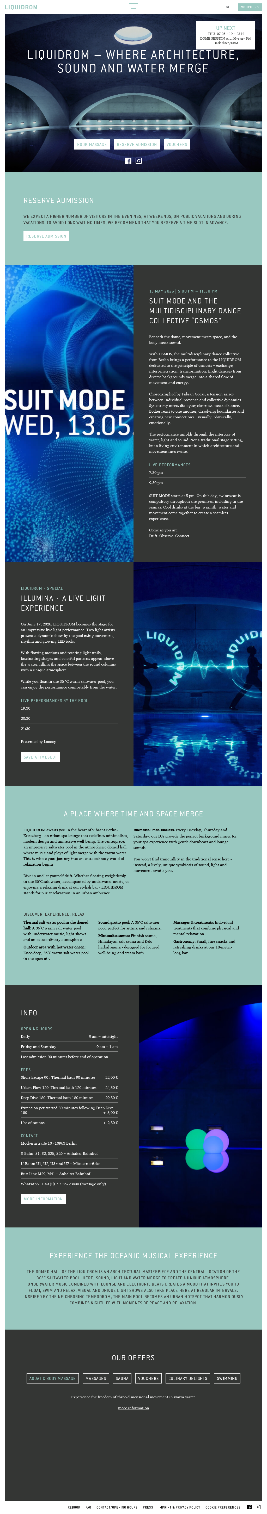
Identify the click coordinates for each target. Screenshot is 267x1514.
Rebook (74, 1507)
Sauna (122, 1378)
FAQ (88, 1507)
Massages (96, 1378)
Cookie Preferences (223, 1507)
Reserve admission (137, 144)
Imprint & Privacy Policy (179, 1507)
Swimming (227, 1378)
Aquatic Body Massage (52, 1378)
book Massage (92, 144)
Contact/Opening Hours (117, 1507)
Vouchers (250, 7)
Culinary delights (187, 1378)
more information (43, 1199)
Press (148, 1507)
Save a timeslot (40, 757)
